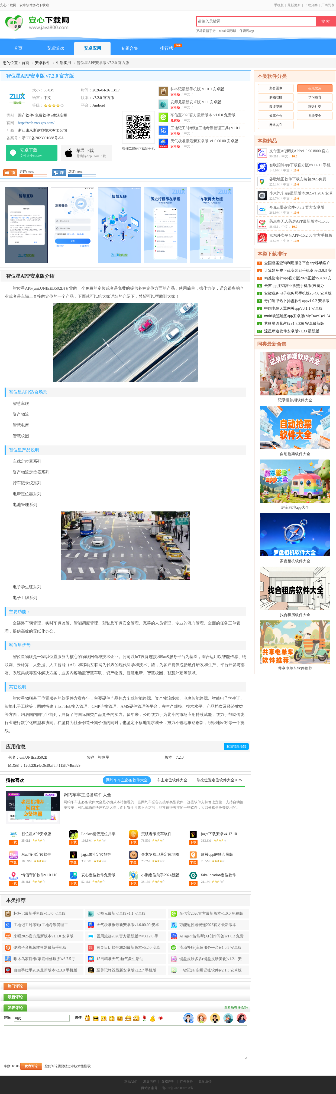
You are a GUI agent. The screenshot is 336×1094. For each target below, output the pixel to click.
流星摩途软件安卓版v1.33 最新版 (291, 331)
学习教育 (314, 97)
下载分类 (311, 5)
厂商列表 (327, 5)
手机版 (279, 5)
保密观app (247, 31)
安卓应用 (92, 48)
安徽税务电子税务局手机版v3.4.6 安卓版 (298, 293)
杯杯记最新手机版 (197, 89)
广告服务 (186, 1081)
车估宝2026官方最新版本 (202, 115)
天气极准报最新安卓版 (204, 141)
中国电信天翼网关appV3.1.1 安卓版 (293, 308)
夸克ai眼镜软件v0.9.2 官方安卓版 (296, 207)
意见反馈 (205, 1081)
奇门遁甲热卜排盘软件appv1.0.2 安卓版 (296, 301)
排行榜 (166, 48)
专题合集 (129, 48)
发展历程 (149, 1081)
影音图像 (275, 88)
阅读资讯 (275, 106)
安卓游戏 (55, 48)
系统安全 (314, 116)
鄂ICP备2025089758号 (177, 1088)
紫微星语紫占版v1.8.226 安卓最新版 (294, 324)
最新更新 (294, 5)
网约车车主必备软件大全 (87, 794)
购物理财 (275, 97)
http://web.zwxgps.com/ (36, 123)
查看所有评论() (236, 1007)
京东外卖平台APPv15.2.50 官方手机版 (300, 235)
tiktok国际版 (227, 31)
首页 (18, 48)
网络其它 (275, 125)
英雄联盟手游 (206, 31)
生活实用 (63, 63)
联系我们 (130, 1081)
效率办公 (275, 116)
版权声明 (168, 1081)
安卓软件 (42, 63)
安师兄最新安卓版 (195, 102)
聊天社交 (314, 106)
